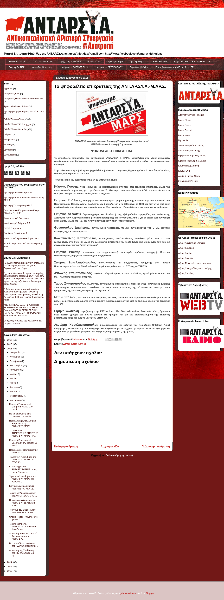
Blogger (149, 593)
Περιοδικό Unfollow (139, 67)
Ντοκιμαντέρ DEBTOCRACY (109, 67)
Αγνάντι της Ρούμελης (189, 150)
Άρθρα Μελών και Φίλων (16, 106)
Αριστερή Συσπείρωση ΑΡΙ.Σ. (18, 205)
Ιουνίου (13, 378)
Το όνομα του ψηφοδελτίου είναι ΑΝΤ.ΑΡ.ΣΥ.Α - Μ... (22, 511)
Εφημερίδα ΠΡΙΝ (17, 67)
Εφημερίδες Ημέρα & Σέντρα (192, 160)
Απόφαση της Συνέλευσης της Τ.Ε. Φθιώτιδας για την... (22, 553)
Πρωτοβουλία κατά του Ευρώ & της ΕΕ (174, 67)
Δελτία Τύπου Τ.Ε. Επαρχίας (17, 124)
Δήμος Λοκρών (185, 258)
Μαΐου (13, 383)
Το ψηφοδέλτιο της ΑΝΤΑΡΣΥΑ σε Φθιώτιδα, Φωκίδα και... (22, 526)
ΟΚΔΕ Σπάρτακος (12, 228)
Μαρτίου (14, 391)
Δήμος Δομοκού (186, 248)
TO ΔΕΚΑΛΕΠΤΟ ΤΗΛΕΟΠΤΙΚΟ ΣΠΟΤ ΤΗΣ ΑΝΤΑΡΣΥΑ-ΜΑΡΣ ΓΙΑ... (23, 433)
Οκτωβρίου (15, 361)
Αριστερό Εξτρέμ (138, 61)
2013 (10, 566)
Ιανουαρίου (15, 400)
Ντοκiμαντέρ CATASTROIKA (74, 67)
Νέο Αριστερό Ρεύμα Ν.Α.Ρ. (17, 223)
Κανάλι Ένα (184, 171)
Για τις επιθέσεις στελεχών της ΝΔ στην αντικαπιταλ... (23, 544)
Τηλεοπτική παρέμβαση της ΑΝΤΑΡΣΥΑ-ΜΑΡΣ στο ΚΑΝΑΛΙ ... (22, 479)
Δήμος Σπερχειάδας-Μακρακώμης (195, 268)
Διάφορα (8, 134)
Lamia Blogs (184, 120)
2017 (10, 340)
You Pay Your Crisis (43, 61)
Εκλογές (8, 144)
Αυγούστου (15, 369)
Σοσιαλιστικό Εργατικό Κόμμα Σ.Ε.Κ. (22, 238)
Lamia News (184, 125)
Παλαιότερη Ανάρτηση (156, 446)
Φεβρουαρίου (17, 396)
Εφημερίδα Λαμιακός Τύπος (192, 155)
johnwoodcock (128, 593)
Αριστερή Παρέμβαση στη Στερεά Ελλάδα (24, 111)
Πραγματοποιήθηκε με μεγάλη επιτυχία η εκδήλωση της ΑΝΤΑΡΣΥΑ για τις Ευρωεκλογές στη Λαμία (24, 265)
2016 (10, 344)
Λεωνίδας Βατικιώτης (42, 67)
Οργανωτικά (10, 154)
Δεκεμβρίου (16, 352)
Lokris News (184, 135)
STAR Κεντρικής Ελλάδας (190, 145)
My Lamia (183, 140)
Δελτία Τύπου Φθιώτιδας (16, 129)
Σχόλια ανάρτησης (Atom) (119, 455)
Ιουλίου (13, 374)
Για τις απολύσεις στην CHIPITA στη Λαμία (20, 415)
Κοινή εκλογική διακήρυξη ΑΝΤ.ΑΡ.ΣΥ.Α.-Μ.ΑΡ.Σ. (21, 487)
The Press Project (18, 61)
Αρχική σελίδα (110, 446)
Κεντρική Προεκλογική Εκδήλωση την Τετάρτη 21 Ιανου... (23, 443)
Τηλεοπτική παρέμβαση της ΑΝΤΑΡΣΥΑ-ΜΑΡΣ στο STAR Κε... (22, 460)
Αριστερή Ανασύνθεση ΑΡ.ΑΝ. (18, 192)
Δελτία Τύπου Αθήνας (74, 344)
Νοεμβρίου (15, 356)
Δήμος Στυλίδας (186, 273)
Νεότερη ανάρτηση (66, 446)
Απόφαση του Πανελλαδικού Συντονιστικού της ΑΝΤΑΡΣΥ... (23, 536)
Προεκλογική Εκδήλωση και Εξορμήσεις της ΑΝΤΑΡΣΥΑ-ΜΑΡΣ (22, 423)
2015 (10, 348)
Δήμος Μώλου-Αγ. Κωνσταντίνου (194, 263)
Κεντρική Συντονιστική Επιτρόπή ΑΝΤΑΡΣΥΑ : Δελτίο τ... (22, 407)
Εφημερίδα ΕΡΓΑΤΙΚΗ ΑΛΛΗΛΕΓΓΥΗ (192, 61)
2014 (10, 562)
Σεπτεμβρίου (16, 365)
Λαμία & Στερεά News (189, 176)
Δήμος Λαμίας (185, 253)
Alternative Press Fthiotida (191, 115)
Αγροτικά (8, 88)
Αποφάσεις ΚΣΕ (12, 93)
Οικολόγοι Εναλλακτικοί (15, 233)
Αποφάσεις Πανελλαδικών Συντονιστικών (24, 98)
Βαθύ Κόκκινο (160, 61)
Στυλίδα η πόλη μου (188, 181)
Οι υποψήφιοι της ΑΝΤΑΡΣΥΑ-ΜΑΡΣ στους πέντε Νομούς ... (23, 469)
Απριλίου (14, 387)
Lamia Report (185, 130)
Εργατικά (8, 149)
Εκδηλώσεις (10, 139)
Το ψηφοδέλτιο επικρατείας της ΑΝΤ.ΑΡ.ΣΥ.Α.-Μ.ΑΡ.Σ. (23, 494)
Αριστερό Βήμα (115, 61)
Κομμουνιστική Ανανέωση (16, 218)
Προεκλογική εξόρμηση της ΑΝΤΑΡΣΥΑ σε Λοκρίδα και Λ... (22, 503)
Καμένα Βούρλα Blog (188, 165)
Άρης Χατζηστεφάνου (70, 61)
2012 (10, 571)
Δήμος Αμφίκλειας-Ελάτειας (191, 243)
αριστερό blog (94, 61)
